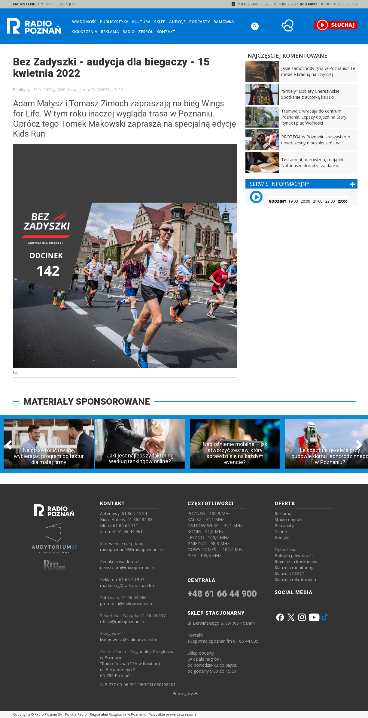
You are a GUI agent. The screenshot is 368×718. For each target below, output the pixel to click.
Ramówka (224, 21)
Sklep (160, 21)
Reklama (110, 31)
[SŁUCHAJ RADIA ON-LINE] (335, 24)
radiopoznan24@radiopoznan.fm (132, 549)
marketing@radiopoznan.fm (127, 585)
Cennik (281, 531)
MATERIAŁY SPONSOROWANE (86, 401)
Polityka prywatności (295, 555)
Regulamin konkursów (296, 561)
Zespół (145, 31)
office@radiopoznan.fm (123, 621)
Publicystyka (114, 21)
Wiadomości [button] (85, 21)
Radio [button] (129, 31)
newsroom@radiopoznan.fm (128, 567)
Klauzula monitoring (294, 567)
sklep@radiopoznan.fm (209, 641)
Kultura (141, 21)
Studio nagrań (288, 519)
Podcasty (199, 21)
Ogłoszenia (84, 31)
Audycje (177, 21)
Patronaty (284, 525)
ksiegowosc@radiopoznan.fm (128, 639)
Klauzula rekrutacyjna (295, 579)
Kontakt (166, 31)
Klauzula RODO (290, 573)
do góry (185, 693)
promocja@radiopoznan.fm (127, 603)
